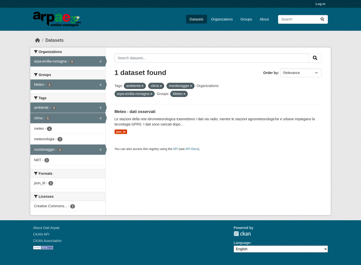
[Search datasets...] (303, 19)
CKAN (242, 233)
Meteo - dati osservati (135, 112)
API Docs (191, 149)
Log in (320, 4)
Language (242, 243)
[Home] (37, 40)
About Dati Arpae (46, 228)
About (264, 19)
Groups (246, 19)
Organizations (222, 19)
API (175, 149)
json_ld (120, 131)
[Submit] (322, 19)
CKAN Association (47, 241)
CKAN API (41, 234)
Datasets (196, 19)
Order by (270, 73)
